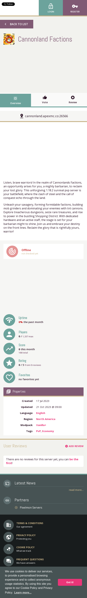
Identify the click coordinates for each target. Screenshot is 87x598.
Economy (48, 431)
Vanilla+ (41, 425)
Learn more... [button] (22, 592)
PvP (38, 431)
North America (45, 419)
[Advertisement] (43, 67)
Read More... (76, 489)
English (40, 413)
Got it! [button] (70, 582)
